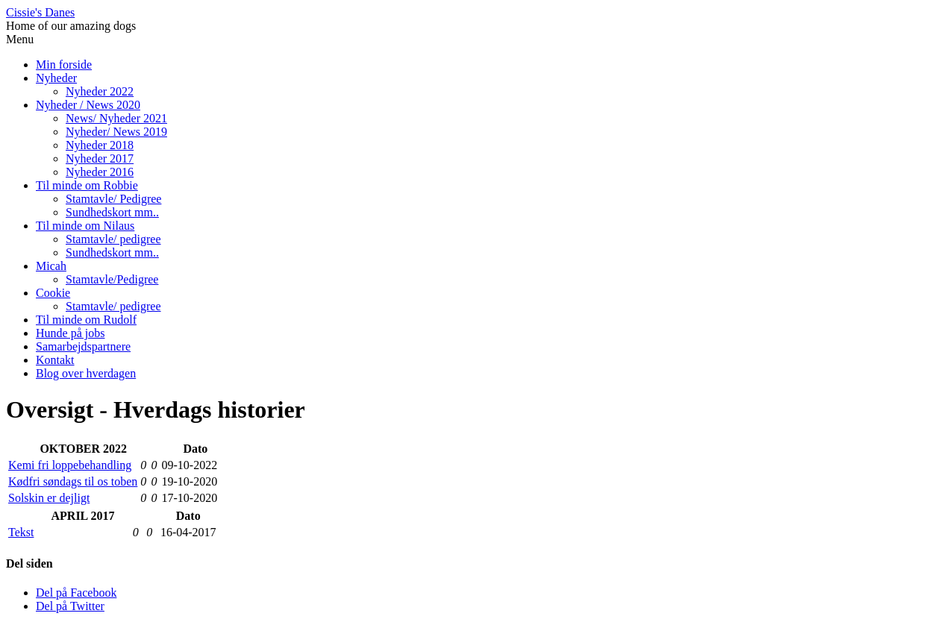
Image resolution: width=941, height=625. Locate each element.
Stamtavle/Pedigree (112, 279)
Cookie (53, 292)
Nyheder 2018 (100, 145)
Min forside (64, 64)
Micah (51, 266)
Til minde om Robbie (87, 185)
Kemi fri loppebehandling (69, 465)
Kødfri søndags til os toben (72, 481)
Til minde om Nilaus (85, 225)
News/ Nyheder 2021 (116, 118)
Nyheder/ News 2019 (116, 131)
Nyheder (56, 78)
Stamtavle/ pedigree (113, 239)
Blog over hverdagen (86, 373)
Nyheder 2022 (100, 91)
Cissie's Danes (40, 12)
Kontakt (55, 360)
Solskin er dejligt (49, 497)
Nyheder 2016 (100, 172)
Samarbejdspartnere (83, 346)
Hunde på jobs (70, 333)
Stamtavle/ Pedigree (113, 198)
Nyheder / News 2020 (88, 104)
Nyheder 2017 (100, 158)
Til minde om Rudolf (86, 319)
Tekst (21, 532)
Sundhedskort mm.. (112, 212)
